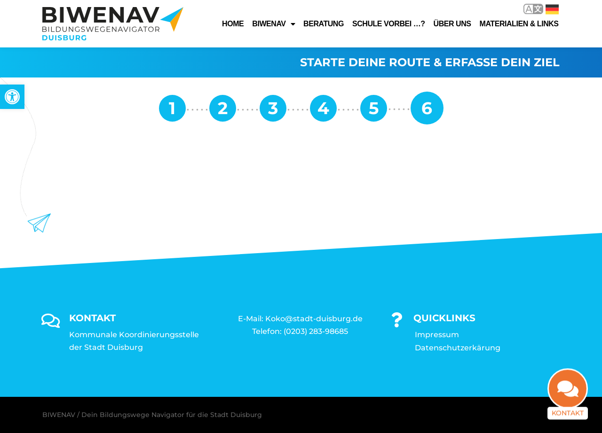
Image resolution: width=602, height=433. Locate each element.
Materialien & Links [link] (519, 24)
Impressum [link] (437, 334)
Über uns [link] (452, 24)
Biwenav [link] (273, 23)
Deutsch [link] (552, 9)
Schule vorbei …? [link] (388, 24)
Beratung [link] (323, 24)
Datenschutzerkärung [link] (457, 347)
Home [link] (233, 24)
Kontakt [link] (568, 415)
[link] (12, 97)
